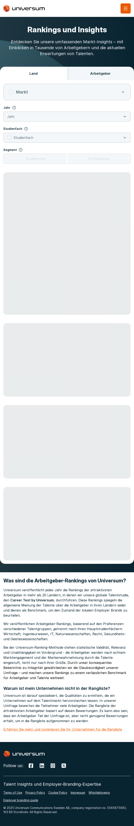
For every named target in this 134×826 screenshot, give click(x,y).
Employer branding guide (20, 800)
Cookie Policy (57, 792)
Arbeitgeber (100, 73)
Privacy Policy (35, 792)
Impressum (78, 792)
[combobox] (67, 92)
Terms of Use (12, 792)
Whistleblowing (99, 792)
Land (33, 73)
